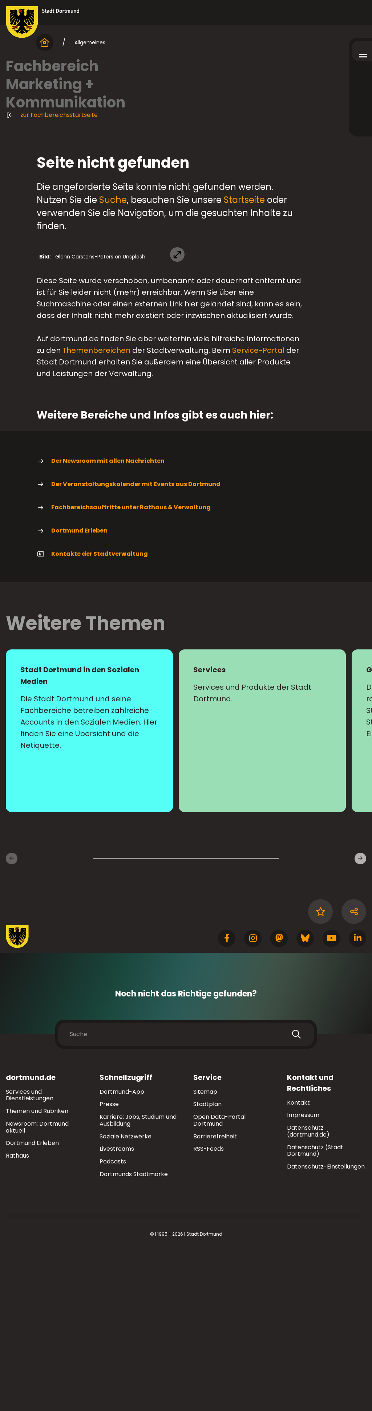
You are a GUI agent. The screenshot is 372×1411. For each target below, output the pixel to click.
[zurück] (11, 1017)
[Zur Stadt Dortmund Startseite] (43, 22)
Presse (109, 1263)
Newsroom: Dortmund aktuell (37, 1286)
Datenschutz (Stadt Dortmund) (315, 1309)
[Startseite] (44, 42)
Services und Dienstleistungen (29, 1254)
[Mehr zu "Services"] (262, 889)
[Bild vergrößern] (186, 320)
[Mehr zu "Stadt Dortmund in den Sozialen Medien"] (89, 889)
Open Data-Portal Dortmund (219, 1279)
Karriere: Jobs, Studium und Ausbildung (138, 1279)
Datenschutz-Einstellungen (326, 1325)
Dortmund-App (122, 1251)
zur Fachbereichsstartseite (52, 115)
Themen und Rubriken (37, 1270)
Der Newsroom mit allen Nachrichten (101, 620)
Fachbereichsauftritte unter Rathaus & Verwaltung (124, 666)
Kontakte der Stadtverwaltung (92, 713)
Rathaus (17, 1314)
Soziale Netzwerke (125, 1295)
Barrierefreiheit (215, 1295)
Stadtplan (207, 1263)
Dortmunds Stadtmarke (134, 1333)
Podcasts (113, 1320)
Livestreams (117, 1308)
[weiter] (360, 1017)
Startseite (244, 200)
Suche (113, 200)
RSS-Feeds (208, 1308)
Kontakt (298, 1261)
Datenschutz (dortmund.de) (308, 1290)
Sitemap (205, 1251)
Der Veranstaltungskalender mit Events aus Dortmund (129, 643)
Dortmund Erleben (72, 689)
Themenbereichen (96, 509)
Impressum (303, 1274)
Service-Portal (258, 509)
